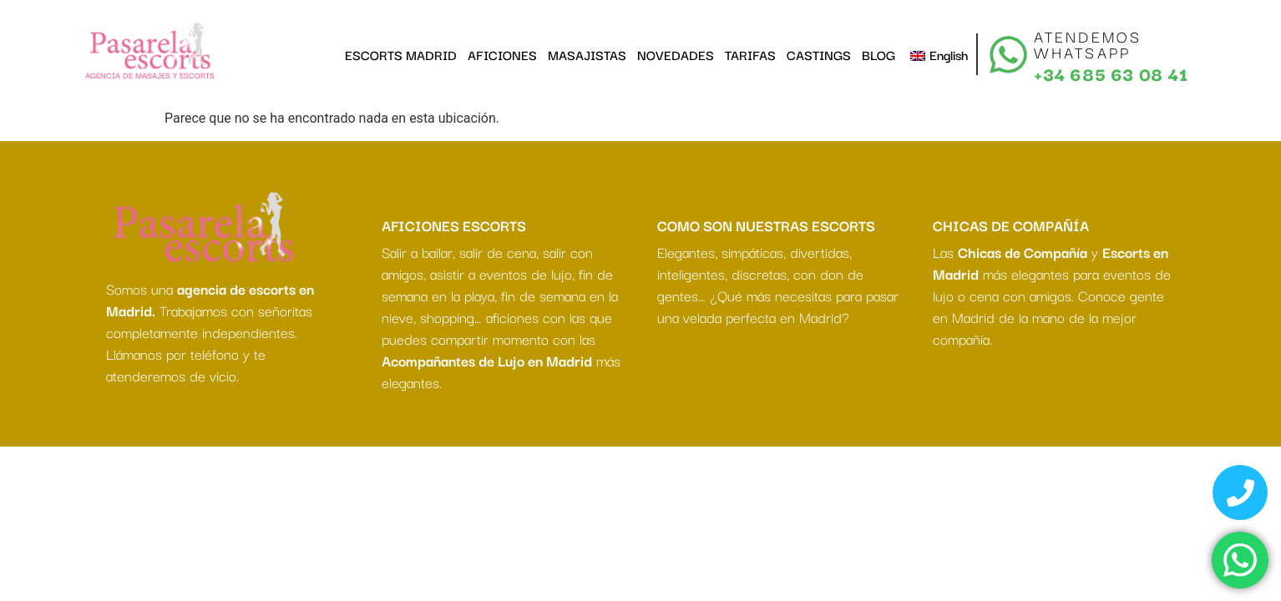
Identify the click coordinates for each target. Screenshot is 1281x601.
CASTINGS (819, 54)
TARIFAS (750, 54)
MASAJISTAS (587, 54)
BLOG (878, 54)
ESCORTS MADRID (401, 54)
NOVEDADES (675, 54)
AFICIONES (502, 54)
